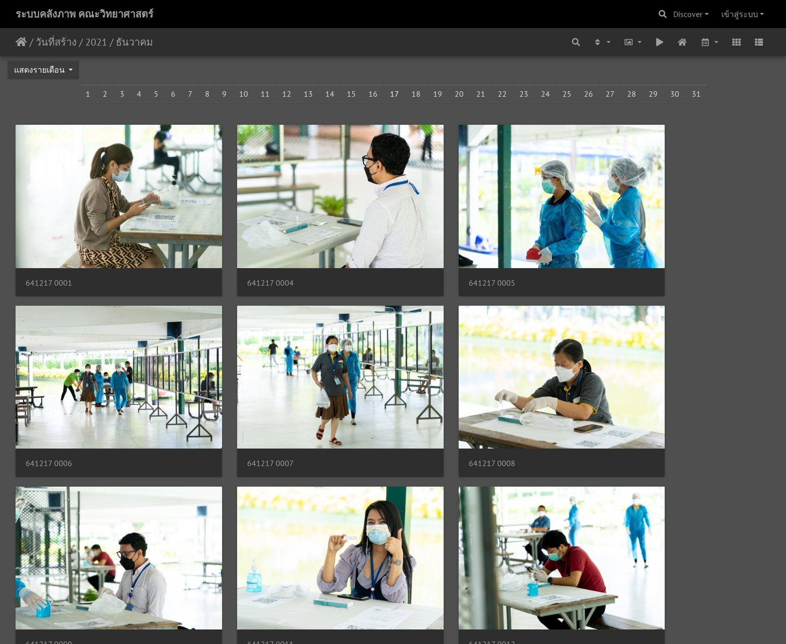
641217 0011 (626, 423)
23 (523, 94)
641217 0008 (241, 423)
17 (394, 94)
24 (545, 94)
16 (372, 94)
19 (437, 94)
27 (610, 94)
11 (265, 94)
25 (566, 94)
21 (480, 94)
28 (631, 94)
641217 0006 (626, 263)
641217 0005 (434, 263)
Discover (687, 14)
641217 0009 (434, 423)
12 (286, 94)
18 (416, 94)
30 (674, 94)
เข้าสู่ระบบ (739, 14)
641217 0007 (49, 423)
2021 (96, 42)
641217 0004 (241, 263)
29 (653, 94)
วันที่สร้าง (56, 42)
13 (308, 94)
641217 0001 (49, 263)
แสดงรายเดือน (40, 70)
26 (588, 94)
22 (502, 94)
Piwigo (412, 623)
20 (459, 94)
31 (696, 94)
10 (243, 94)
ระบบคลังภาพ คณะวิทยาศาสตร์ (84, 14)
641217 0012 (49, 584)
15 (351, 94)
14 (329, 94)
